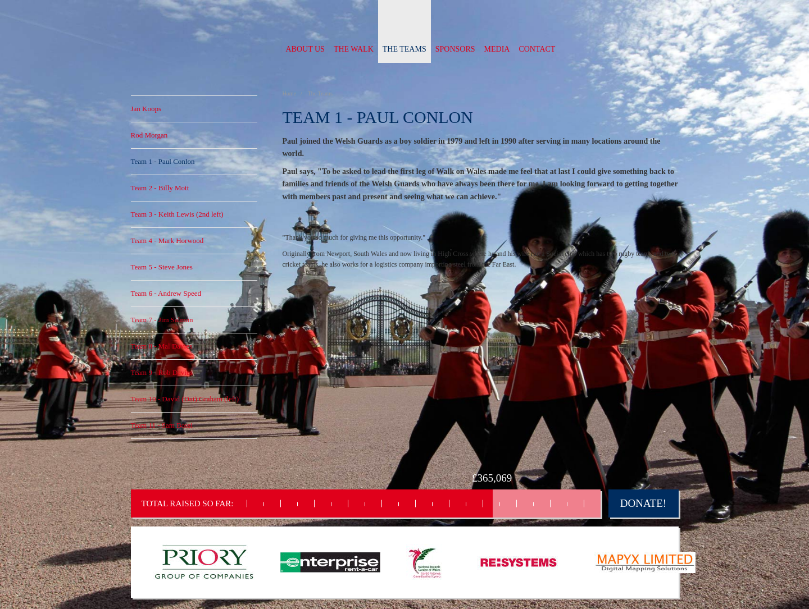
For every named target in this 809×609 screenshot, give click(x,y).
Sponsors (455, 49)
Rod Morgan (149, 135)
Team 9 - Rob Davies (162, 372)
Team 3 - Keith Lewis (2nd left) (177, 214)
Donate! (643, 503)
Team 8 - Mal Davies (162, 346)
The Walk (354, 49)
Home (290, 93)
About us (305, 49)
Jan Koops (146, 108)
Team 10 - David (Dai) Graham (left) (185, 399)
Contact (537, 49)
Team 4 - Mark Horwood (167, 240)
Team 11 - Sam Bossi (162, 425)
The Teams (404, 49)
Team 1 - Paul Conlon (163, 161)
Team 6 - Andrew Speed (166, 293)
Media (497, 49)
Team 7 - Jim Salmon (162, 319)
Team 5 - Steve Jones (162, 267)
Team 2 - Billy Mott (160, 188)
